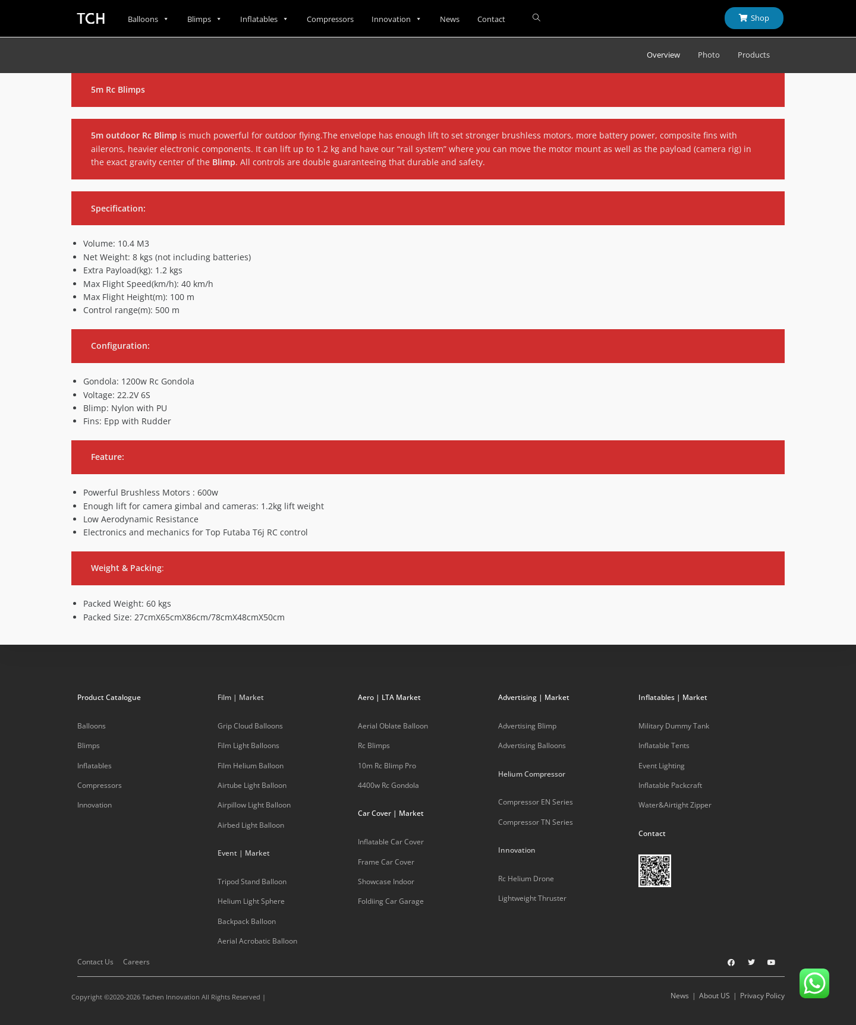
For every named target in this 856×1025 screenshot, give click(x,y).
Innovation (397, 19)
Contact (491, 19)
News (450, 19)
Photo (709, 55)
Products (754, 55)
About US (714, 996)
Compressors (330, 19)
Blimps (204, 19)
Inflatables (264, 19)
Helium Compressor (531, 774)
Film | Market (241, 697)
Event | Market (244, 853)
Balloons (148, 19)
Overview (663, 55)
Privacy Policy (762, 996)
